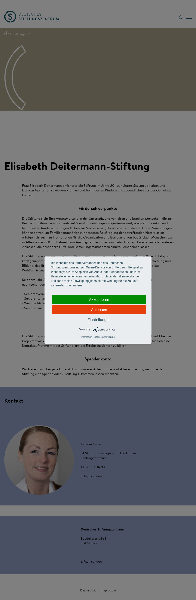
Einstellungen (99, 319)
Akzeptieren (99, 299)
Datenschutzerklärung (104, 337)
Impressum (86, 337)
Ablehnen (99, 309)
